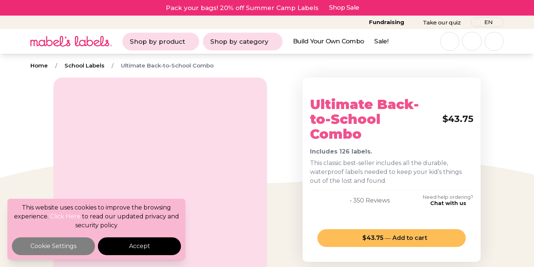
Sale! (381, 41)
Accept (139, 246)
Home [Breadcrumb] (39, 65)
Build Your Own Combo (328, 41)
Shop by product (161, 41)
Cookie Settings (53, 246)
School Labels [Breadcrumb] (84, 65)
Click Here (65, 216)
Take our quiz (442, 22)
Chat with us (448, 203)
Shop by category (242, 41)
